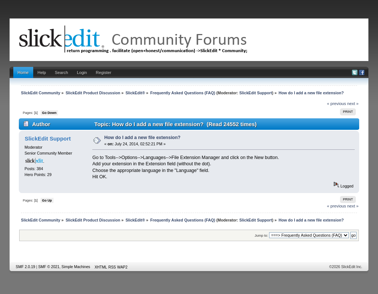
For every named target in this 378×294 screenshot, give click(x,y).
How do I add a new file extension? (142, 137)
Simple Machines (76, 267)
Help (42, 72)
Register (103, 72)
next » (353, 103)
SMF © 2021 (48, 267)
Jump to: (261, 235)
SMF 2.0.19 (25, 267)
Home (23, 72)
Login (82, 72)
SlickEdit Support (255, 93)
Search (61, 72)
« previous (336, 103)
